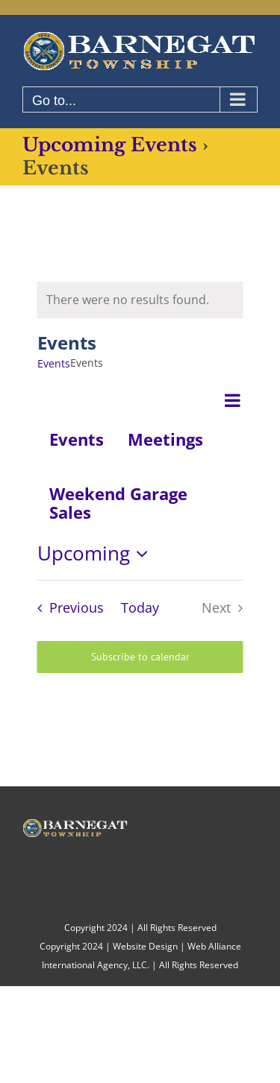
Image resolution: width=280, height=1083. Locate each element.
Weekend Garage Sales (118, 502)
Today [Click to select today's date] (140, 607)
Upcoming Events (109, 145)
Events (53, 363)
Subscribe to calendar (140, 657)
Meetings (165, 439)
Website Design (145, 946)
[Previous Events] (66, 608)
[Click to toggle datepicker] (96, 554)
